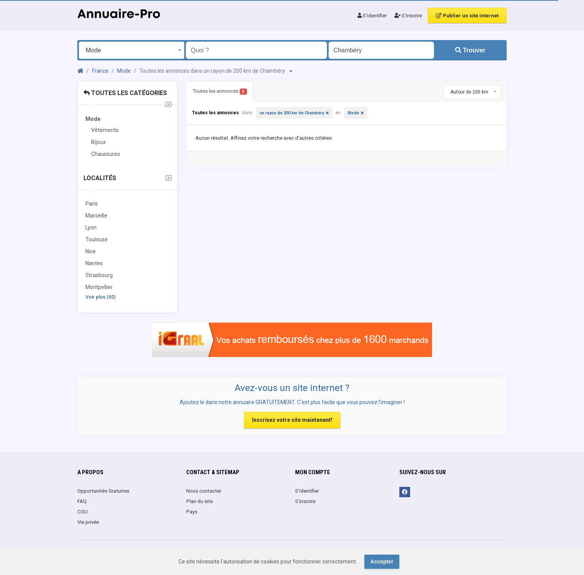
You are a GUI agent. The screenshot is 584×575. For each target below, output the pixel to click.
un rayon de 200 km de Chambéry (292, 112)
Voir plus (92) (100, 297)
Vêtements (104, 130)
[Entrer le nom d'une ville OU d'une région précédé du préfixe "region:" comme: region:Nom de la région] (381, 50)
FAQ (82, 501)
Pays (191, 512)
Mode (124, 71)
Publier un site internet (467, 15)
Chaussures (105, 154)
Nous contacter (203, 491)
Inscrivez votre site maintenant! (292, 420)
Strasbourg (99, 275)
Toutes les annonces (220, 91)
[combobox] (131, 50)
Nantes (94, 263)
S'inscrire (408, 15)
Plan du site (199, 501)
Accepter (382, 561)
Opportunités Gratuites (103, 491)
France (100, 71)
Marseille (96, 215)
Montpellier (99, 287)
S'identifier (372, 15)
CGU (82, 512)
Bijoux (98, 142)
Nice (90, 251)
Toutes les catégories (125, 93)
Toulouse (96, 239)
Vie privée (88, 522)
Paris (91, 204)
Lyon (91, 227)
